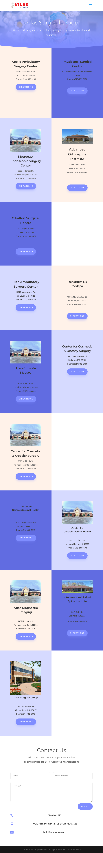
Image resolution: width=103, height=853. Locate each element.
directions (26, 87)
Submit (85, 806)
